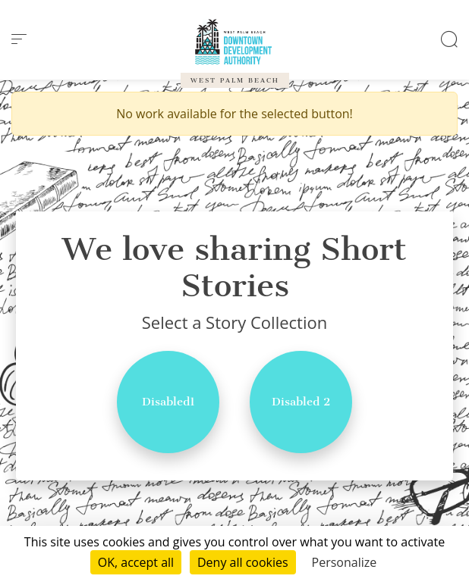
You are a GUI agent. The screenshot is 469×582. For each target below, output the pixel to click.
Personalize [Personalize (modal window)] (344, 562)
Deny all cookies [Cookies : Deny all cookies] (242, 562)
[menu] (19, 39)
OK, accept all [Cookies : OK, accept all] (136, 562)
